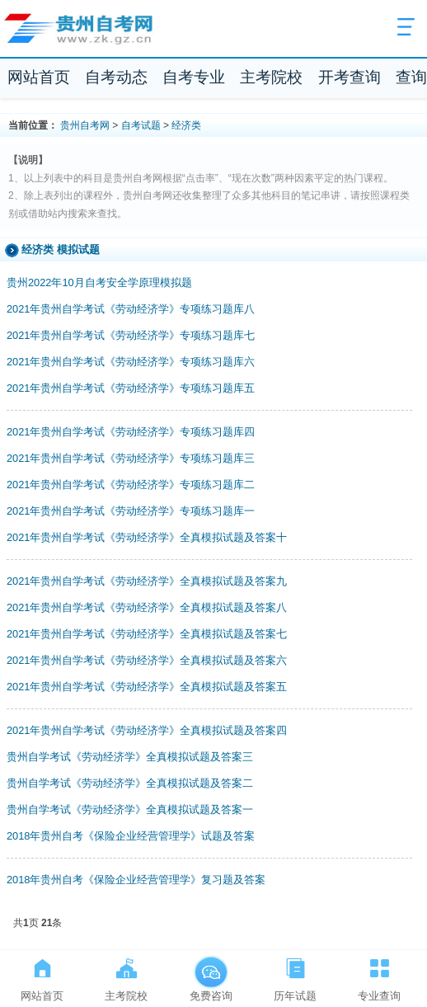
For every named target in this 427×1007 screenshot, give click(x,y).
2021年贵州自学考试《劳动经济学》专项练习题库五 (131, 388)
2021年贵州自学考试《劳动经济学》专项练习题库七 (131, 335)
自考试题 (141, 125)
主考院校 (271, 77)
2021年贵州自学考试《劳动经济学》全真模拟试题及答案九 (147, 581)
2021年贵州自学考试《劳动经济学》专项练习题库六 (131, 361)
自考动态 (116, 77)
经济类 (186, 125)
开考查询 (349, 77)
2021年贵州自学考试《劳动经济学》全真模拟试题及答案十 (147, 537)
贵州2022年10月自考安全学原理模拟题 (99, 282)
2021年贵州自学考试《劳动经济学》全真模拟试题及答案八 (147, 607)
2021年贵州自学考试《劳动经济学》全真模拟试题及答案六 (147, 660)
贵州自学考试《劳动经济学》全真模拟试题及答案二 (130, 783)
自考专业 (193, 77)
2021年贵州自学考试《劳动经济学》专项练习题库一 (131, 511)
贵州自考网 (85, 125)
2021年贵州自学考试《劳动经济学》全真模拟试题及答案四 (147, 730)
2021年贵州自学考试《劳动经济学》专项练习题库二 (131, 484)
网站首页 (38, 77)
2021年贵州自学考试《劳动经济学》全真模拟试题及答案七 (147, 634)
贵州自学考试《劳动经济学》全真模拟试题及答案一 (130, 809)
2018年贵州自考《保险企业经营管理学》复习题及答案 (136, 879)
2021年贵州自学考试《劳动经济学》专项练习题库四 (131, 432)
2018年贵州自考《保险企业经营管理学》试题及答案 (131, 836)
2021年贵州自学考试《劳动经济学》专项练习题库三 (131, 458)
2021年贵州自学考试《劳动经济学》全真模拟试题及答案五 (147, 686)
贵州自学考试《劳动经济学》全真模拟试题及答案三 (130, 757)
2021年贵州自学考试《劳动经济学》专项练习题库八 (131, 309)
